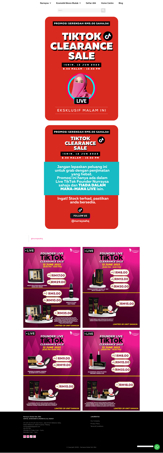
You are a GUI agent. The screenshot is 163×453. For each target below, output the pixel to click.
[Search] (103, 10)
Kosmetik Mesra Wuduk (68, 3)
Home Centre (107, 3)
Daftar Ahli (91, 3)
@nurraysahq (37, 238)
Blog (121, 3)
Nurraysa (45, 3)
